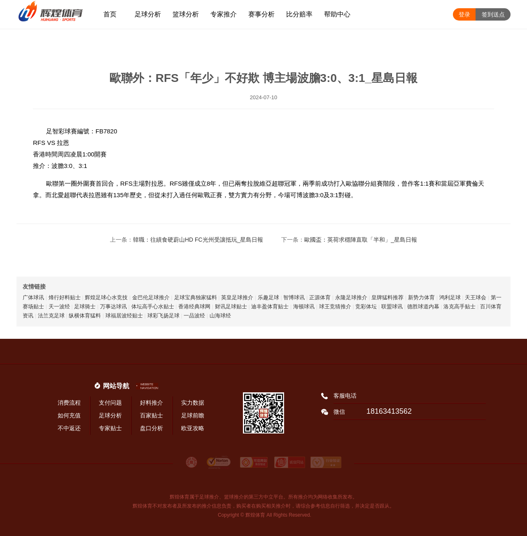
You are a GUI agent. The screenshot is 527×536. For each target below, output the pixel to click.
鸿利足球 (450, 297)
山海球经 (220, 315)
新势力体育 (421, 297)
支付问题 (110, 402)
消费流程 (69, 402)
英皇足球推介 (237, 297)
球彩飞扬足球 (163, 315)
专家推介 (223, 14)
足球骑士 (85, 306)
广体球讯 (33, 297)
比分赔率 (299, 14)
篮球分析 (186, 14)
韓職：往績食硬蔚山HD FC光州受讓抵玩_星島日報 (198, 239)
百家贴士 (151, 415)
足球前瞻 (192, 415)
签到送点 (493, 14)
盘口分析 (151, 428)
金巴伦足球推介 (151, 297)
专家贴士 (110, 428)
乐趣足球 (268, 297)
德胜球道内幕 (423, 306)
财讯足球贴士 (231, 306)
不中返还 (69, 428)
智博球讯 (294, 297)
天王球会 (475, 297)
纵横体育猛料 (85, 315)
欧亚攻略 (192, 428)
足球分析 (148, 14)
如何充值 (69, 415)
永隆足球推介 (351, 297)
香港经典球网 (194, 306)
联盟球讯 (392, 306)
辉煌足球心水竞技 (106, 297)
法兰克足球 (51, 315)
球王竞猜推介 (335, 306)
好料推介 (151, 402)
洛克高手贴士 (459, 306)
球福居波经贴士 (124, 315)
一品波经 (194, 315)
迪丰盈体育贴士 (270, 306)
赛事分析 (261, 14)
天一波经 (59, 306)
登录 (464, 14)
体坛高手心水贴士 (152, 306)
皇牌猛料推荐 (387, 297)
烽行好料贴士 (65, 297)
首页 (110, 14)
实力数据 (192, 402)
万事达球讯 (113, 306)
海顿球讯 (304, 306)
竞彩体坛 (366, 306)
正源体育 (320, 297)
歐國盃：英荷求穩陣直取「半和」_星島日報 (360, 239)
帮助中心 (337, 14)
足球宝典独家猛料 (195, 297)
